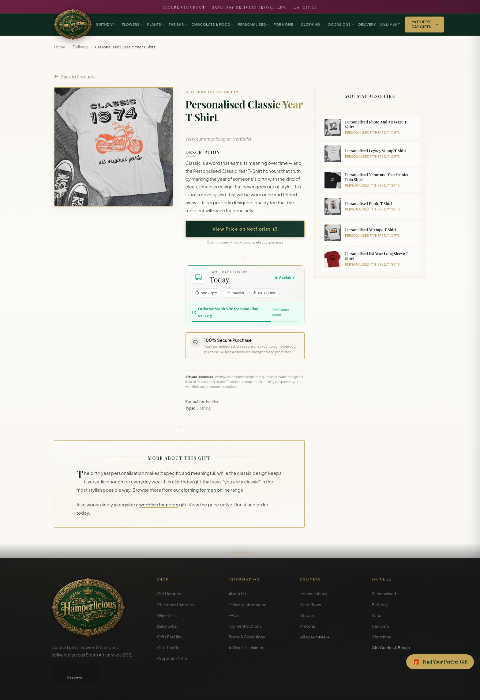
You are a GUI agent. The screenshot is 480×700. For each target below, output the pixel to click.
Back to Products (75, 76)
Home (60, 46)
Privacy (400, 691)
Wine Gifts (167, 615)
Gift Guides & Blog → (391, 647)
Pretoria (307, 626)
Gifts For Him (169, 636)
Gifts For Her (169, 647)
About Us (237, 593)
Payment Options (245, 626)
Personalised (384, 593)
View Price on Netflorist (245, 229)
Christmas (381, 636)
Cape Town (310, 604)
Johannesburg (313, 593)
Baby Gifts (167, 626)
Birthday (380, 604)
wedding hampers (158, 504)
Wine (376, 615)
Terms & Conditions (247, 636)
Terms (383, 691)
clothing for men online (205, 490)
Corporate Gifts (172, 658)
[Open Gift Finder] (440, 662)
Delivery (390, 24)
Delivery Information (247, 604)
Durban (307, 615)
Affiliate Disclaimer (246, 647)
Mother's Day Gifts (424, 24)
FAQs (234, 615)
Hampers (380, 626)
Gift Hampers (169, 593)
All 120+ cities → (314, 636)
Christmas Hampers (175, 604)
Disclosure (420, 691)
